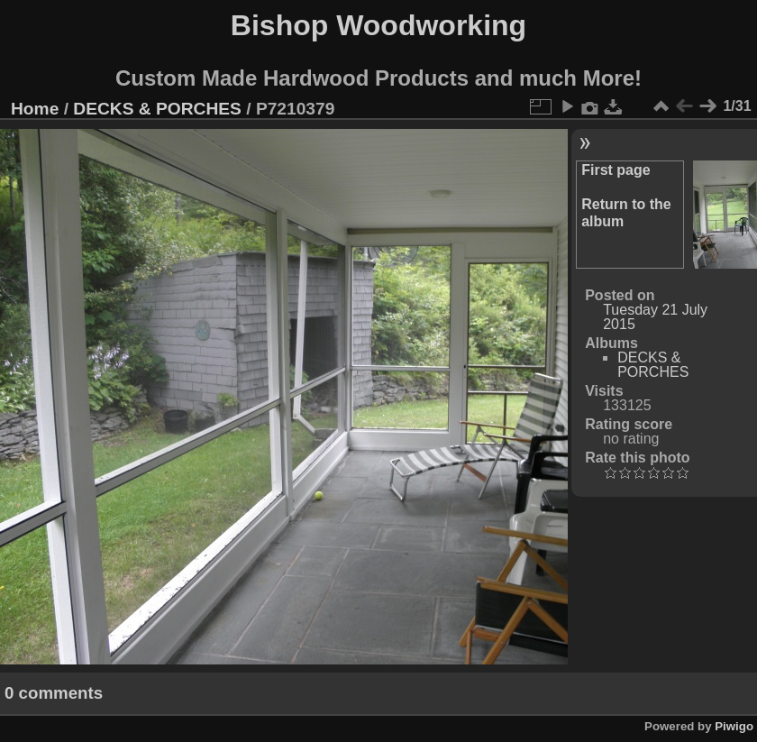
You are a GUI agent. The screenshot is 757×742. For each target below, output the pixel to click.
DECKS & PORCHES (157, 108)
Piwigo (734, 726)
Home (35, 108)
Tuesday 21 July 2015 (655, 317)
